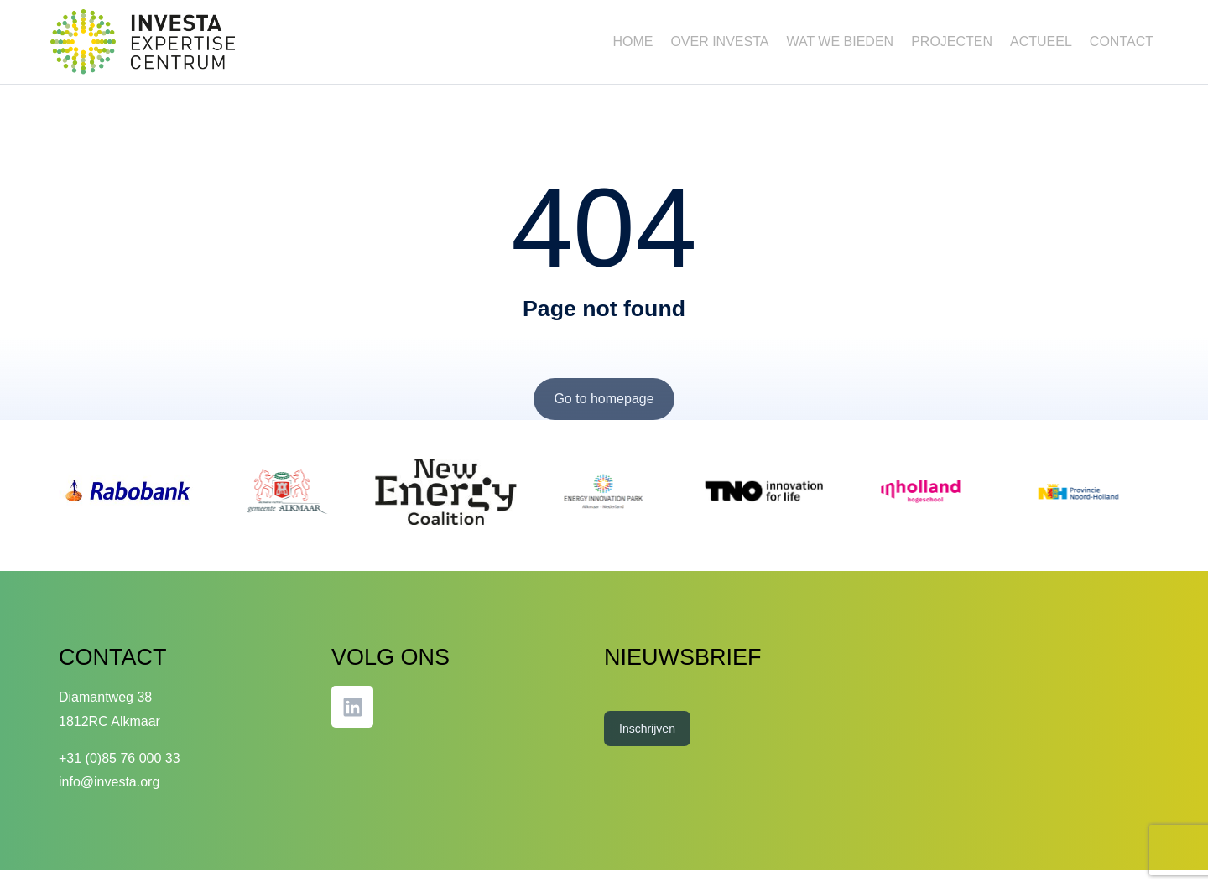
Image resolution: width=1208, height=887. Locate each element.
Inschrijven (647, 745)
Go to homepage (603, 415)
